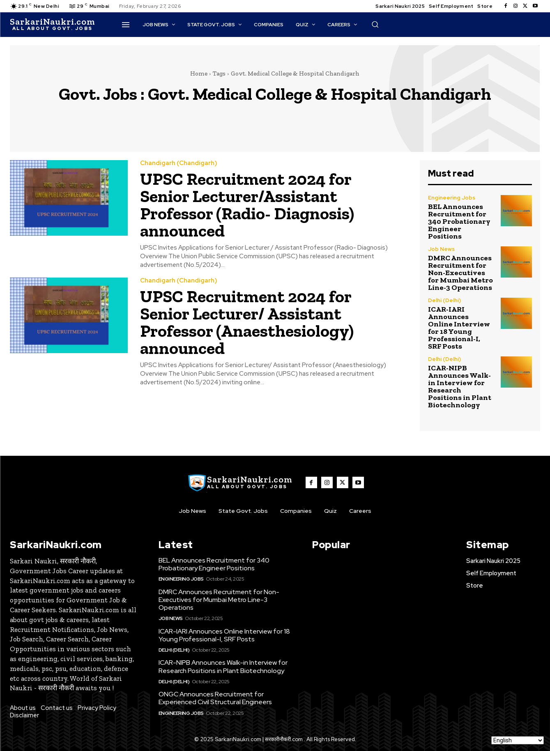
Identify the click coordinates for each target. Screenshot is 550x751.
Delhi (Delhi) (444, 300)
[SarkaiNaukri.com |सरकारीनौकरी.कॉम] (52, 24)
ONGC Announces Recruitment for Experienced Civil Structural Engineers (215, 698)
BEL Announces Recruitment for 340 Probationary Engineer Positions (459, 221)
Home (198, 73)
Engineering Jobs (451, 197)
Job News (441, 249)
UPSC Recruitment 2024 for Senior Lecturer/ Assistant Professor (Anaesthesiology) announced (247, 322)
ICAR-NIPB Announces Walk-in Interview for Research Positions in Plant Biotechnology (459, 386)
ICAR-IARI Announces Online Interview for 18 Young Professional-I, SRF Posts (459, 328)
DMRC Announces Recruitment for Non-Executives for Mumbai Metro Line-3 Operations (460, 272)
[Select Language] (517, 740)
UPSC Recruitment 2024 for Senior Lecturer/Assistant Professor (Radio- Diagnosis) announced (247, 204)
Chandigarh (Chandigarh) (178, 163)
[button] (375, 24)
